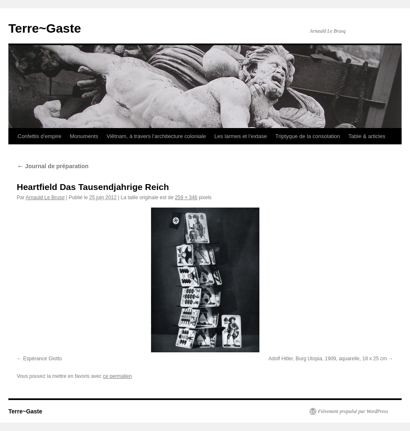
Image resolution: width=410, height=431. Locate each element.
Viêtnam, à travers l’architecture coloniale (156, 136)
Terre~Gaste (44, 28)
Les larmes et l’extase (240, 136)
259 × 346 (186, 197)
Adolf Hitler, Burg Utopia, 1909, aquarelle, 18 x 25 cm (328, 359)
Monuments (84, 136)
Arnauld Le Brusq (45, 197)
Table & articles (366, 136)
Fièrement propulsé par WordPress (353, 411)
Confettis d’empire (40, 136)
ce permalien (117, 376)
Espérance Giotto (42, 359)
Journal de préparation (53, 166)
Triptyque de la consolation (307, 136)
